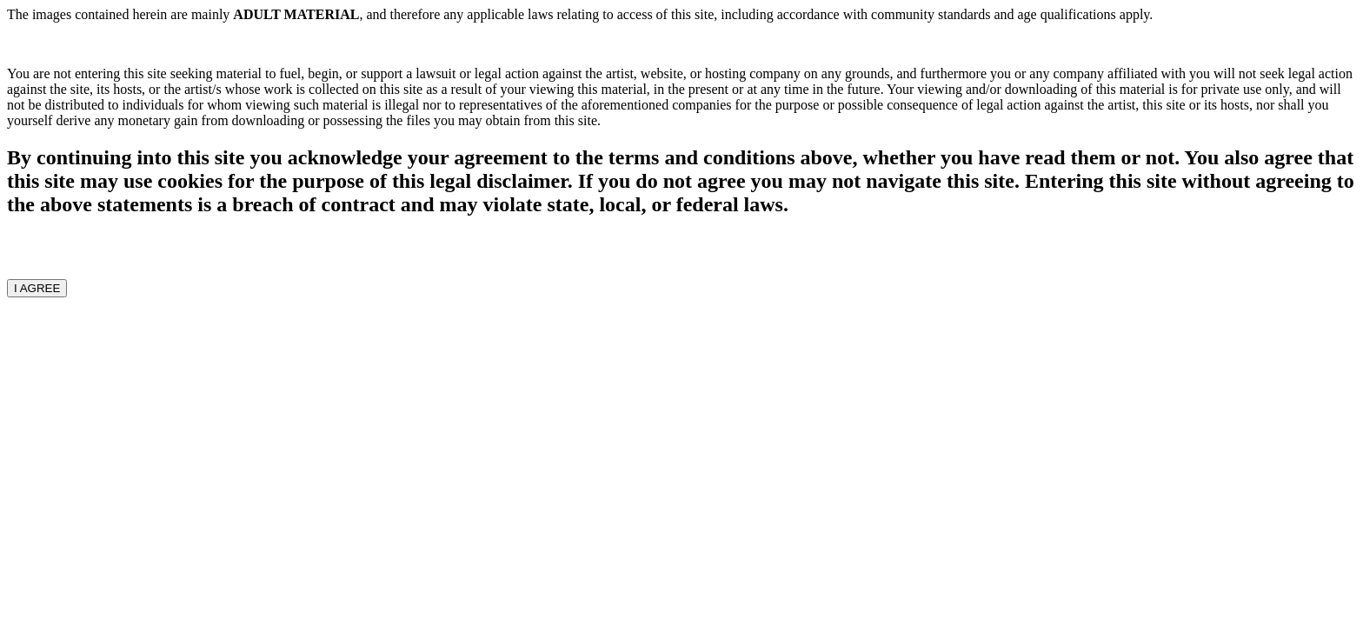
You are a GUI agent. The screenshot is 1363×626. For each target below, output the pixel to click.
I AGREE (37, 288)
